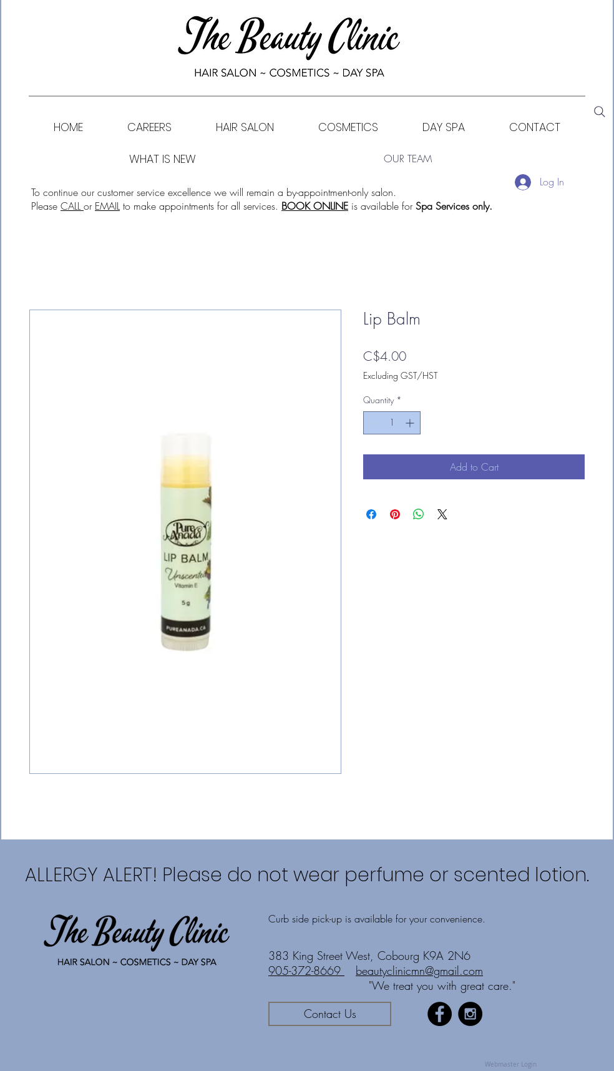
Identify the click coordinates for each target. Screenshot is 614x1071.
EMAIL (107, 206)
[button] (348, 127)
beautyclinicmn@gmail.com (419, 970)
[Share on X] (442, 514)
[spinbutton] (392, 423)
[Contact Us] (329, 1014)
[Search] (600, 112)
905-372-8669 (306, 970)
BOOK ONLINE (314, 206)
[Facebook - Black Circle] (439, 1014)
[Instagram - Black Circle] (470, 1014)
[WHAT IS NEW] (162, 159)
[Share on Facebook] (371, 514)
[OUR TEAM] (407, 159)
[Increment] (411, 423)
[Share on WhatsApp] (418, 514)
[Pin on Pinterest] (394, 514)
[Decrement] (373, 423)
